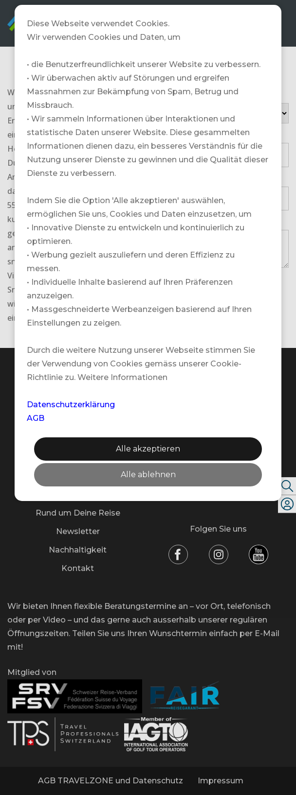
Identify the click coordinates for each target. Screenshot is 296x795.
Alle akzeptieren (148, 448)
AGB (35, 418)
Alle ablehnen (148, 474)
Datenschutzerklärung (71, 404)
